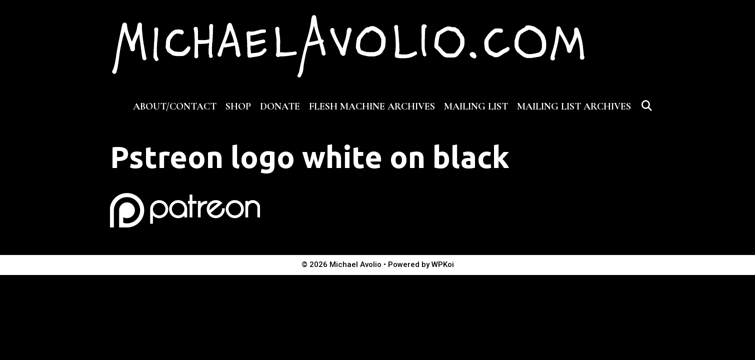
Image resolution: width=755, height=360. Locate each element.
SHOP (238, 106)
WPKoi (443, 264)
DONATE (280, 106)
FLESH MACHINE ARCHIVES (372, 106)
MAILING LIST (476, 106)
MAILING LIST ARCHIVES (574, 106)
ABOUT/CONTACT (174, 106)
